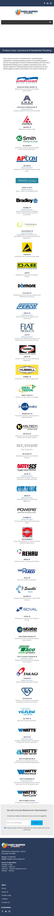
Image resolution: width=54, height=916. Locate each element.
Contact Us (6, 902)
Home (4, 888)
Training (4, 899)
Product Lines (6, 895)
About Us (5, 892)
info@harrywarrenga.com (15, 859)
